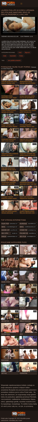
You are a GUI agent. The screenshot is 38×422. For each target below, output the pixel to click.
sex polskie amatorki (14, 60)
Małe (4, 56)
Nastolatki (13, 56)
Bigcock (27, 52)
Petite (21, 56)
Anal (20, 52)
